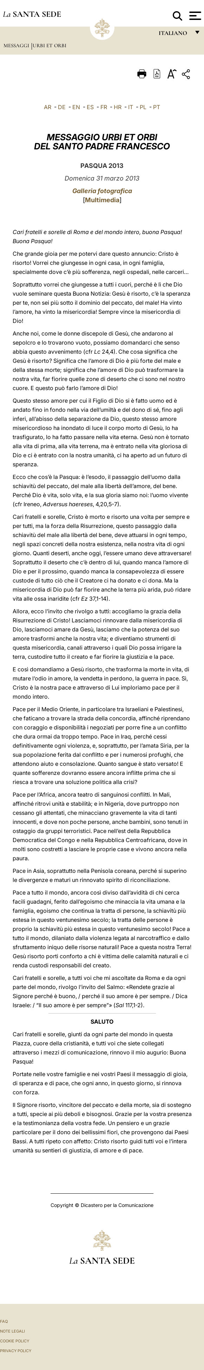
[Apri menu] (194, 16)
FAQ (4, 1321)
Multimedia (102, 200)
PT (156, 107)
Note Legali (12, 1331)
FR (103, 107)
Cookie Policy (14, 1341)
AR (47, 107)
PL (143, 107)
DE (62, 107)
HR (117, 107)
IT (130, 107)
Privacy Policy (15, 1350)
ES (90, 107)
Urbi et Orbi (49, 45)
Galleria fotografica (102, 191)
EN (76, 107)
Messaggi (17, 45)
